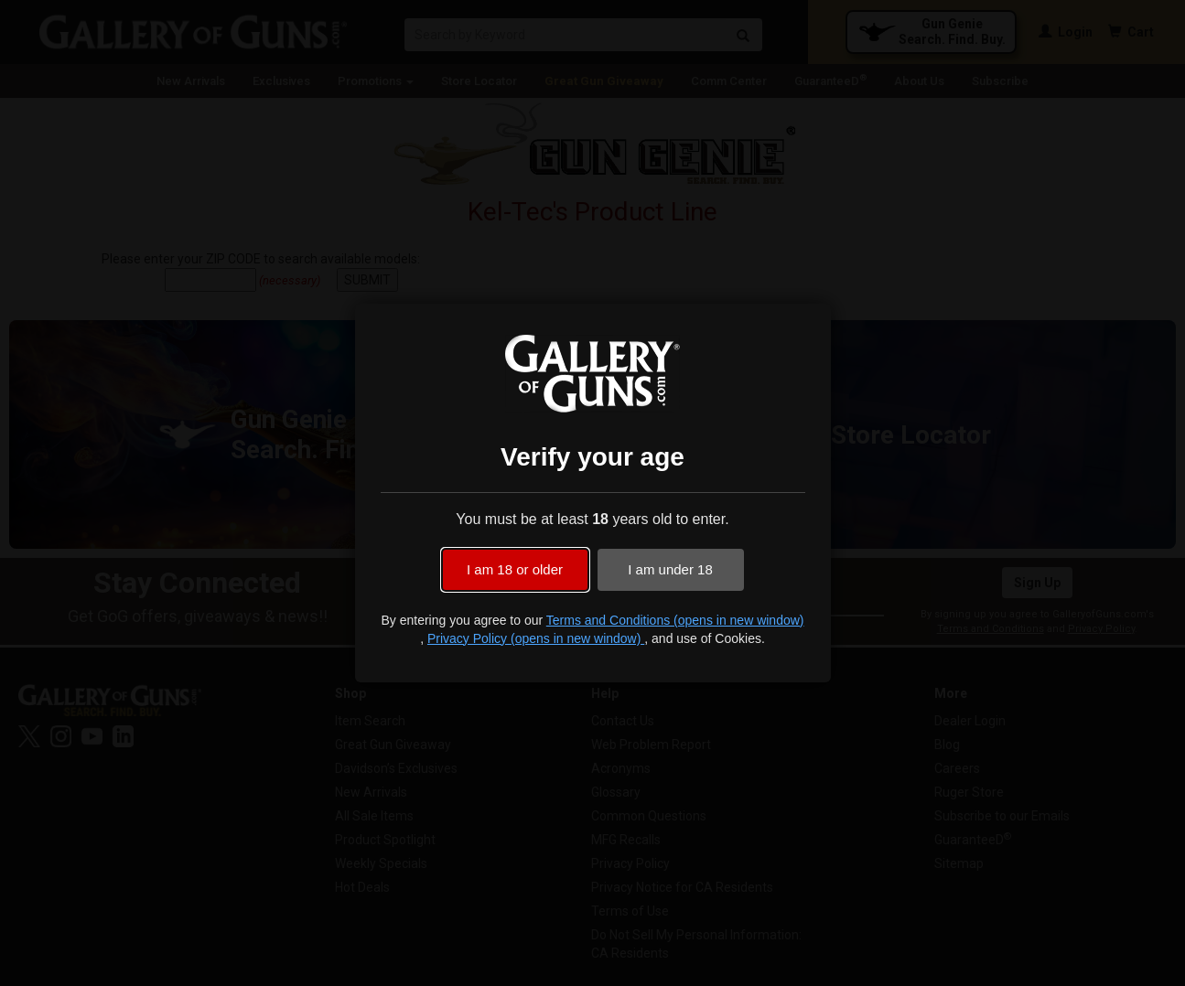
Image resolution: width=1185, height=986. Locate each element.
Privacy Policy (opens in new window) (535, 638)
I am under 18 (670, 569)
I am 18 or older (515, 569)
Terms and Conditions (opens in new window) (675, 620)
